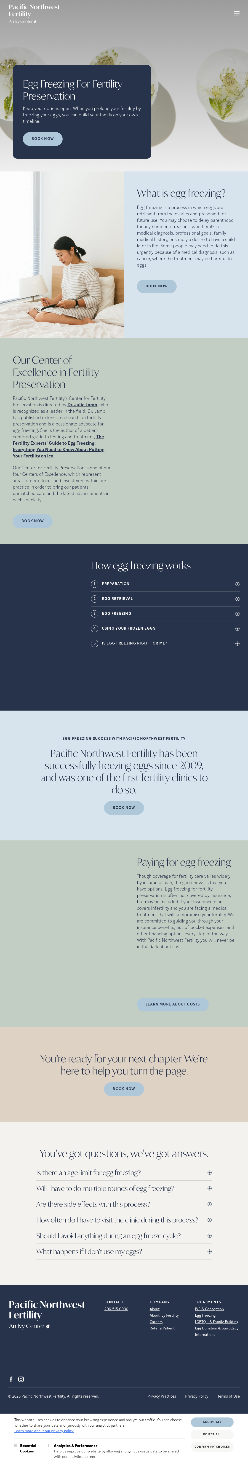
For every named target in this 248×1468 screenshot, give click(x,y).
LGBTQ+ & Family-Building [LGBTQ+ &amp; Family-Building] (216, 1322)
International (205, 1335)
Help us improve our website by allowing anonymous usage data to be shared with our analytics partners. (119, 1451)
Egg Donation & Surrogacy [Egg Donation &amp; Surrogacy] (216, 1328)
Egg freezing (205, 1316)
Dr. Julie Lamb (82, 405)
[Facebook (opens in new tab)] (11, 1379)
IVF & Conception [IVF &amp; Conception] (209, 1309)
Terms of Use (228, 1396)
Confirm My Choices (212, 1447)
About (155, 1309)
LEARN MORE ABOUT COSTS (173, 1004)
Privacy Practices (162, 1396)
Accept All (212, 1422)
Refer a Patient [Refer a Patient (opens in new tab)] (162, 1328)
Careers (156, 1322)
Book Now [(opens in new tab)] (157, 286)
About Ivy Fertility (164, 1316)
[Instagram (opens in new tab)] (21, 1379)
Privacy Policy (196, 1396)
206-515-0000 (116, 1309)
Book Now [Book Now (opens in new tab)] (43, 139)
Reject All (212, 1434)
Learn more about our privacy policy (44, 1431)
